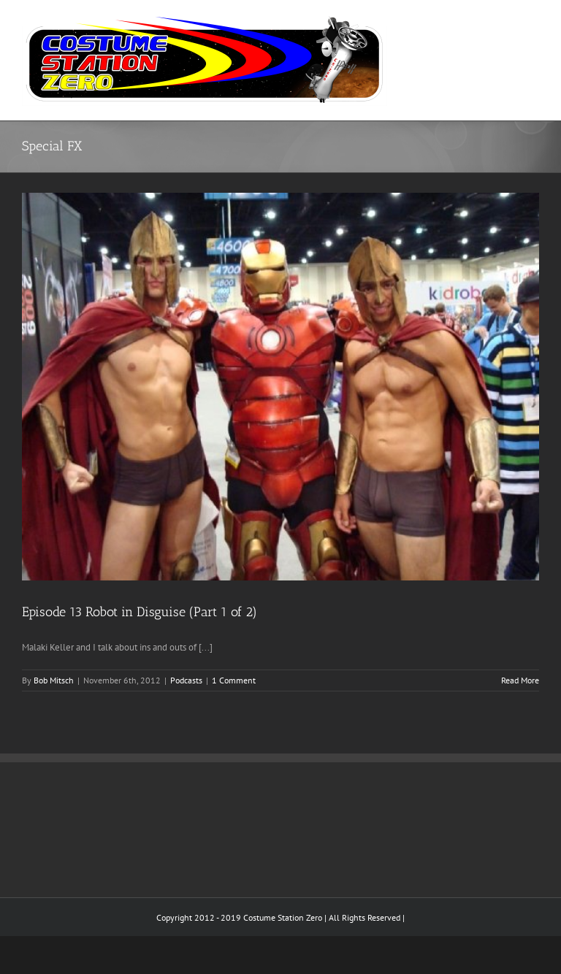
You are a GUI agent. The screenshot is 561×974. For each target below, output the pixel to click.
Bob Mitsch (54, 680)
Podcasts (186, 680)
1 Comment (234, 680)
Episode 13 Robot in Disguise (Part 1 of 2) (139, 612)
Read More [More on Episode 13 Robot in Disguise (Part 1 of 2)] (520, 680)
